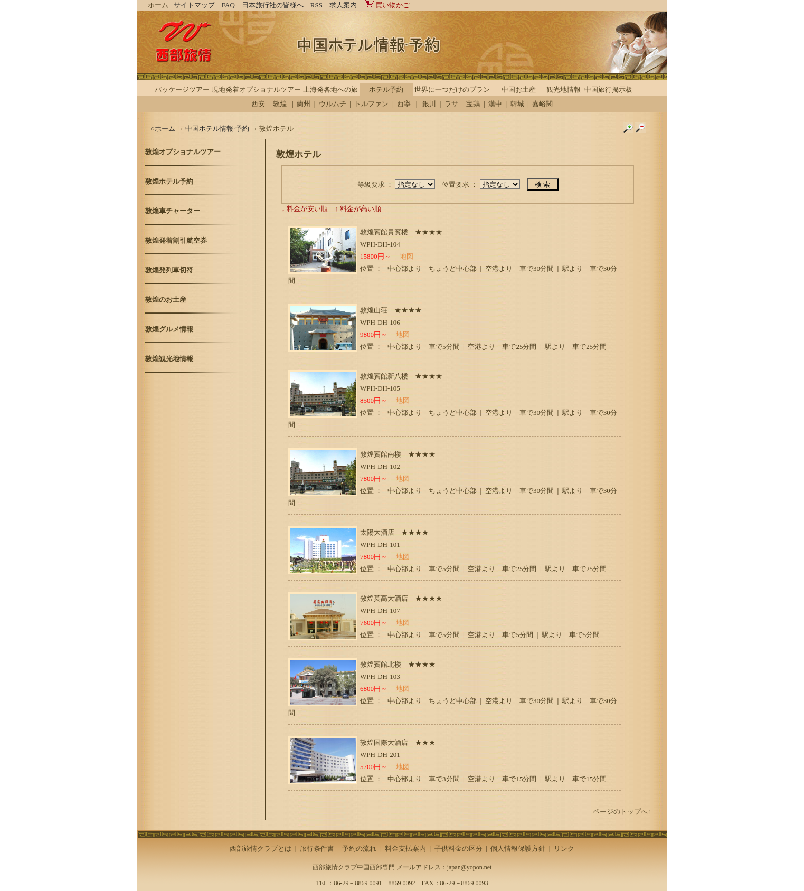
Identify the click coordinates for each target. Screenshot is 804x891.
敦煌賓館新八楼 (384, 376)
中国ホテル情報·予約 (217, 128)
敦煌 (280, 104)
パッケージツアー (182, 89)
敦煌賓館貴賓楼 (384, 232)
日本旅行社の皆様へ (273, 5)
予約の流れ (359, 848)
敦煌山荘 (373, 310)
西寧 (404, 104)
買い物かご (387, 5)
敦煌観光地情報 (169, 359)
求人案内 (343, 5)
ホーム (158, 5)
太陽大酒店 (377, 532)
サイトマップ (194, 5)
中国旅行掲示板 (608, 89)
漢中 (495, 104)
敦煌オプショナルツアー (183, 152)
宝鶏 (473, 104)
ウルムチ (332, 104)
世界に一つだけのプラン (452, 89)
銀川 (429, 104)
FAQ (228, 5)
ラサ (451, 104)
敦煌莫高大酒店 (384, 598)
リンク (564, 848)
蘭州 (303, 104)
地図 (406, 256)
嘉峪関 (542, 104)
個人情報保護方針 (517, 848)
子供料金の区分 (458, 848)
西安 (258, 104)
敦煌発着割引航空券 (176, 240)
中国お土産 (519, 89)
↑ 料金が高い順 (358, 209)
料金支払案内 (405, 848)
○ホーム (163, 128)
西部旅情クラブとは (260, 848)
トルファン (371, 104)
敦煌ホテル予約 (169, 181)
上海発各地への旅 (330, 89)
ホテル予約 (386, 89)
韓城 (517, 104)
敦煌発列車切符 (169, 270)
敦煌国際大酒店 (384, 742)
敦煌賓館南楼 (380, 454)
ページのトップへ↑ (622, 812)
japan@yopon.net (469, 867)
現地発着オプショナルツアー (256, 89)
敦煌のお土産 (165, 300)
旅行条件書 (317, 848)
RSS (316, 5)
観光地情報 (563, 89)
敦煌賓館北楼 (380, 664)
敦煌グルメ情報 (169, 329)
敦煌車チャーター (172, 211)
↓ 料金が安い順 (304, 209)
